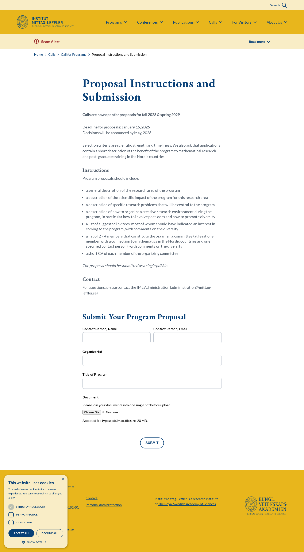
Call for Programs (73, 54)
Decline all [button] (50, 533)
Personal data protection (104, 505)
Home (38, 54)
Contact (91, 498)
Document (90, 397)
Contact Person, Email (170, 329)
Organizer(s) (92, 351)
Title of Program (95, 374)
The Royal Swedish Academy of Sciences (187, 504)
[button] (35, 542)
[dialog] (36, 511)
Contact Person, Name (99, 329)
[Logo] (37, 22)
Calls (51, 54)
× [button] (62, 479)
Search (275, 5)
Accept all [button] (21, 533)
